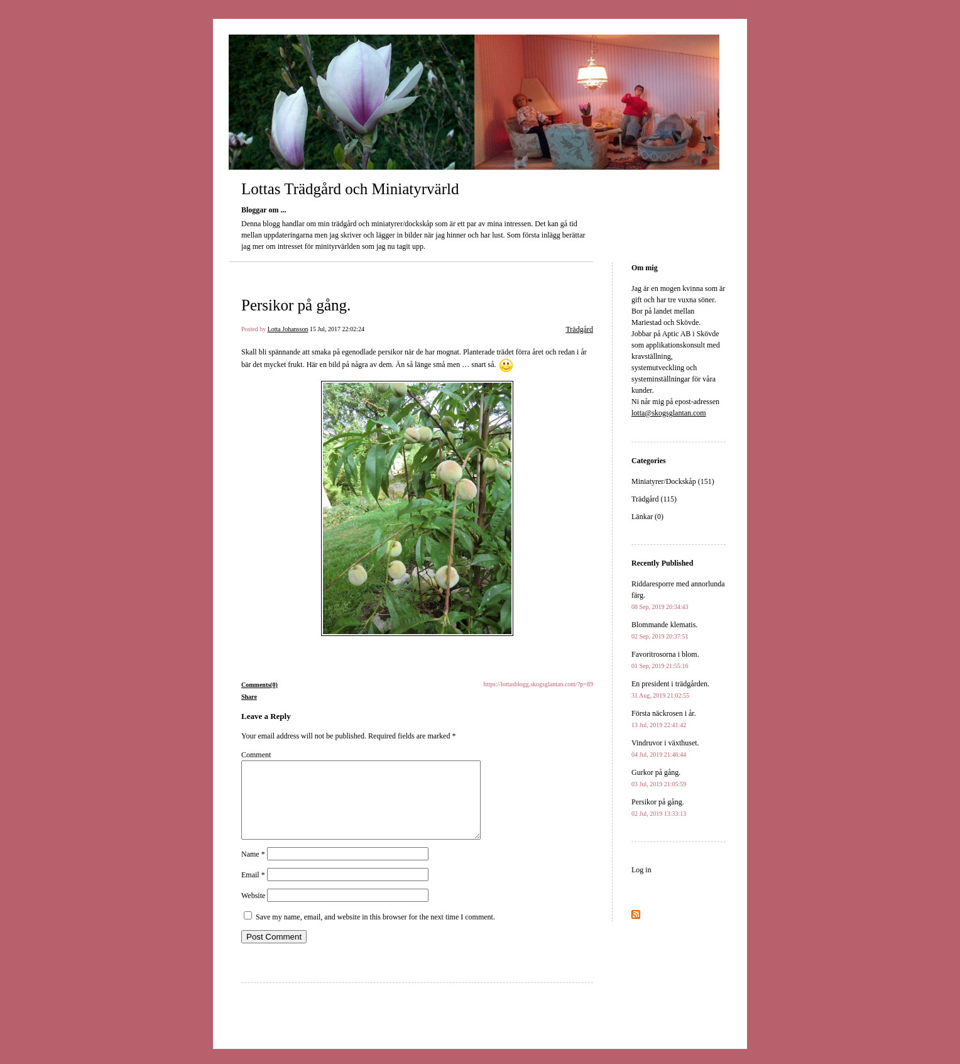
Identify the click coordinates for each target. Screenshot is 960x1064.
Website (253, 910)
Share (249, 696)
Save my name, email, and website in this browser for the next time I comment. (375, 932)
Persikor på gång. (296, 305)
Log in (641, 869)
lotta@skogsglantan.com (668, 413)
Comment (256, 754)
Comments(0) (259, 684)
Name (253, 869)
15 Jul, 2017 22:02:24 (337, 329)
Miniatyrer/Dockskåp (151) (672, 481)
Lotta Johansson (288, 329)
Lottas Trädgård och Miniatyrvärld (350, 188)
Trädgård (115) (654, 499)
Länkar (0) (647, 516)
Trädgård (579, 329)
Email (253, 890)
